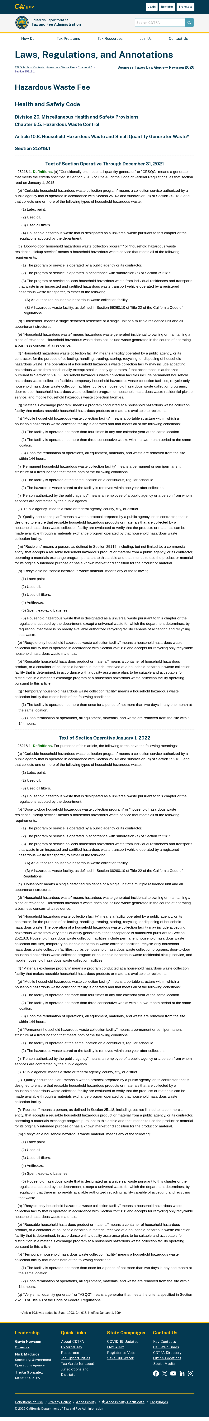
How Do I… (30, 41)
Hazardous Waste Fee (61, 71)
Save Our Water (120, 1362)
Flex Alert (115, 1351)
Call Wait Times (166, 1351)
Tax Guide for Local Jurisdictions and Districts (77, 1372)
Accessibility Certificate (123, 1406)
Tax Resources (110, 41)
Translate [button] (185, 6)
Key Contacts (164, 1345)
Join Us (146, 41)
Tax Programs (68, 41)
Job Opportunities (75, 1362)
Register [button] (167, 6)
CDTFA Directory (167, 1356)
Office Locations (167, 1362)
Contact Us (178, 41)
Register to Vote (121, 1356)
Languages (159, 1406)
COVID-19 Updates (123, 1345)
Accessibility (86, 1406)
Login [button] (152, 6)
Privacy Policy (59, 1406)
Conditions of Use (29, 1406)
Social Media (164, 1367)
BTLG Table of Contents (30, 71)
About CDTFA (72, 1345)
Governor (22, 1351)
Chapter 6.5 (85, 71)
